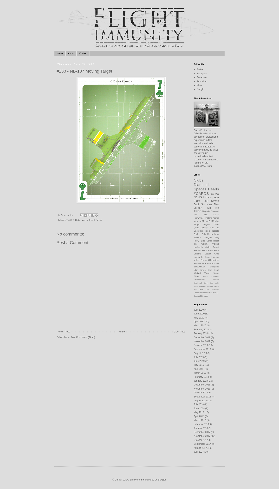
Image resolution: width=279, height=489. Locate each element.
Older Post (179, 331)
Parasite (215, 290)
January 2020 (201, 333)
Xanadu (197, 250)
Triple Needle (212, 231)
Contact (83, 53)
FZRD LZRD (211, 214)
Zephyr (197, 234)
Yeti (203, 250)
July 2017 (199, 451)
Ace (216, 197)
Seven (99, 220)
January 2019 (201, 380)
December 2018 (202, 384)
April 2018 (199, 416)
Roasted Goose (200, 293)
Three (197, 211)
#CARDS (69, 220)
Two (216, 204)
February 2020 (201, 329)
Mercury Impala (206, 286)
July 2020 (199, 309)
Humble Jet (199, 263)
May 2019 (199, 365)
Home (60, 53)
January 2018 (201, 428)
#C (217, 193)
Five (208, 207)
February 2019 (201, 377)
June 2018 (199, 408)
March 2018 (200, 420)
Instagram (202, 73)
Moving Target (88, 220)
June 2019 (199, 361)
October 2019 (201, 345)
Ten (216, 207)
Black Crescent (211, 276)
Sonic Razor (213, 241)
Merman (198, 221)
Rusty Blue (199, 241)
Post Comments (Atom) (83, 337)
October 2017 (201, 440)
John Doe (208, 283)
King (210, 197)
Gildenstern (213, 260)
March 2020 (200, 325)
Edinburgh (198, 283)
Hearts (213, 189)
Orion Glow (204, 290)
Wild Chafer (203, 296)
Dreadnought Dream (206, 280)
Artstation (202, 81)
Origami (206, 224)
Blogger (162, 479)
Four (205, 200)
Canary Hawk (212, 250)
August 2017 (200, 448)
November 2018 (202, 388)
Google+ (201, 89)
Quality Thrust (207, 227)
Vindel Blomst (212, 247)
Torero (203, 270)
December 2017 (202, 432)
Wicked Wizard (202, 273)
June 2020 (199, 313)
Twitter (200, 69)
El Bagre (205, 257)
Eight (197, 200)
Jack (197, 204)
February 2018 (201, 424)
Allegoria (206, 211)
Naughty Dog (211, 237)
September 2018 (202, 396)
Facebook (202, 77)
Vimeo (200, 85)
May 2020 (199, 317)
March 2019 (200, 373)
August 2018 (200, 400)
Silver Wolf (211, 293)
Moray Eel (207, 221)
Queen (198, 207)
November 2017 (202, 436)
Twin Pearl (213, 270)
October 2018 (201, 392)
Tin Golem (201, 244)
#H (205, 197)
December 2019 (202, 337)
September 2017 (202, 444)
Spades (200, 189)
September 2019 (202, 349)
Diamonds (202, 185)
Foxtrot (204, 260)
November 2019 (202, 341)
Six (203, 204)
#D (195, 197)
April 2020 (199, 321)
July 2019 (199, 357)
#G (200, 197)
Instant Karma (212, 218)
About (71, 53)
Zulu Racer (207, 234)
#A (212, 193)
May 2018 (199, 412)
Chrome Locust (202, 254)
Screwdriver (199, 266)
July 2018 (199, 404)
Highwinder (199, 218)
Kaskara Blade (212, 263)
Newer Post (64, 331)
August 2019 (200, 353)
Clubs (78, 220)
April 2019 (199, 369)
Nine (209, 204)
